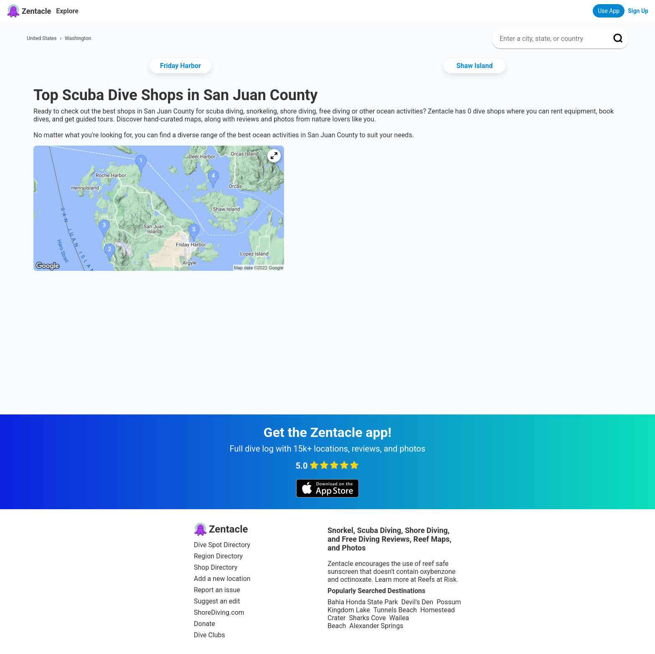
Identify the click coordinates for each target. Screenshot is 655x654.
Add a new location (222, 579)
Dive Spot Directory (222, 545)
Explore (67, 11)
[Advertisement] (327, 304)
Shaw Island (475, 66)
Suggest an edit (217, 601)
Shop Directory (215, 567)
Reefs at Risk (437, 579)
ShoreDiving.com (219, 612)
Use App (608, 11)
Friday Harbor (180, 66)
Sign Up (638, 11)
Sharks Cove (367, 618)
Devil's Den (417, 602)
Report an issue (217, 590)
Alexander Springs (376, 626)
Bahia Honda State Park (363, 602)
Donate (204, 624)
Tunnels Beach (395, 610)
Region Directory (218, 556)
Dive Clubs (209, 635)
